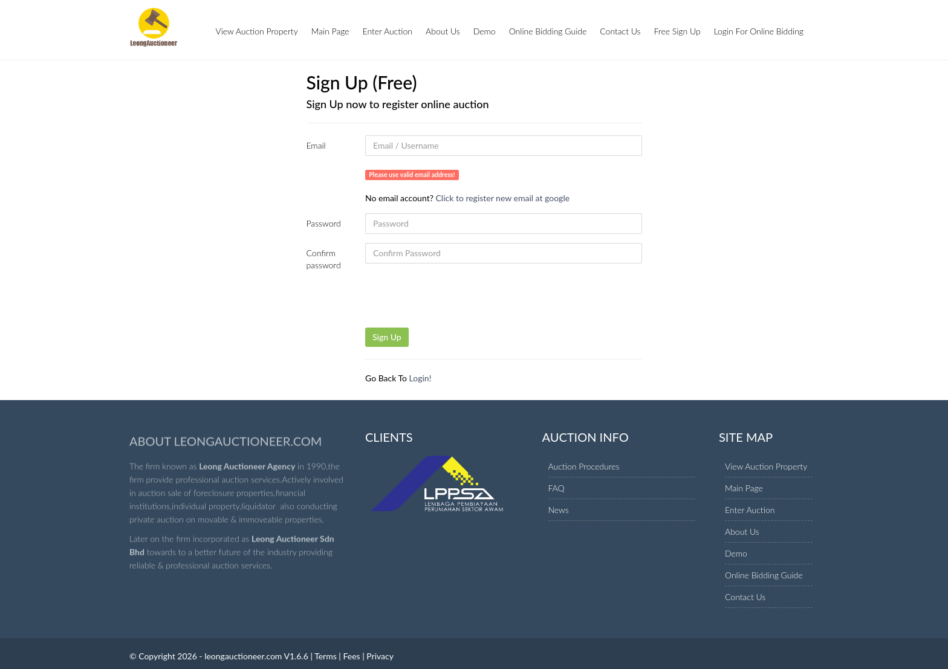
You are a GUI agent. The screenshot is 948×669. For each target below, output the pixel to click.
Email (316, 145)
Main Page (330, 31)
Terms (325, 656)
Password (324, 223)
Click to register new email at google (503, 198)
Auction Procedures (584, 466)
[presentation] (457, 304)
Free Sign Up (677, 31)
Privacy (380, 656)
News (558, 510)
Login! (420, 378)
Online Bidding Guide (548, 31)
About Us (443, 31)
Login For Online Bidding (759, 31)
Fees (351, 656)
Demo (484, 31)
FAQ (556, 488)
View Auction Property (257, 31)
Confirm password (324, 259)
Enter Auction (388, 31)
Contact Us (620, 31)
